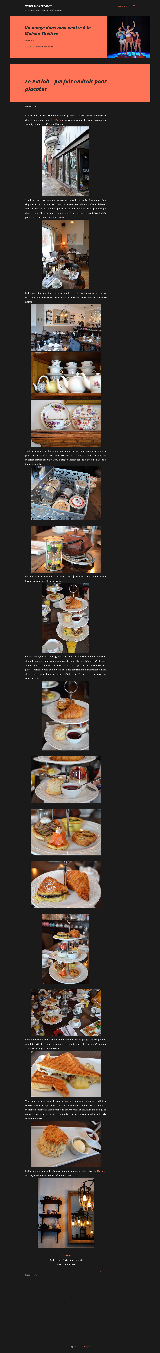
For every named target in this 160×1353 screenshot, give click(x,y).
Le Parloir (56, 119)
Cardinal (101, 1171)
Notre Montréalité (38, 6)
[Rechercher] (123, 6)
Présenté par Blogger (80, 1347)
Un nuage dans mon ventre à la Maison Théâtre (58, 30)
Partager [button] (29, 47)
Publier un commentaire (45, 47)
